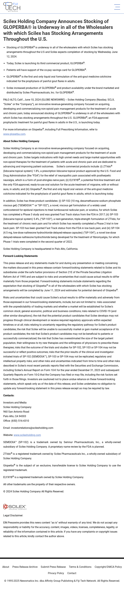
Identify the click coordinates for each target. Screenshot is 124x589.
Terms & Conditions (80, 566)
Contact (71, 573)
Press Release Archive (24, 566)
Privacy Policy (56, 573)
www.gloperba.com (14, 134)
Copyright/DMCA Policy (108, 566)
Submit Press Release (53, 566)
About (5, 566)
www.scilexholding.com (27, 435)
